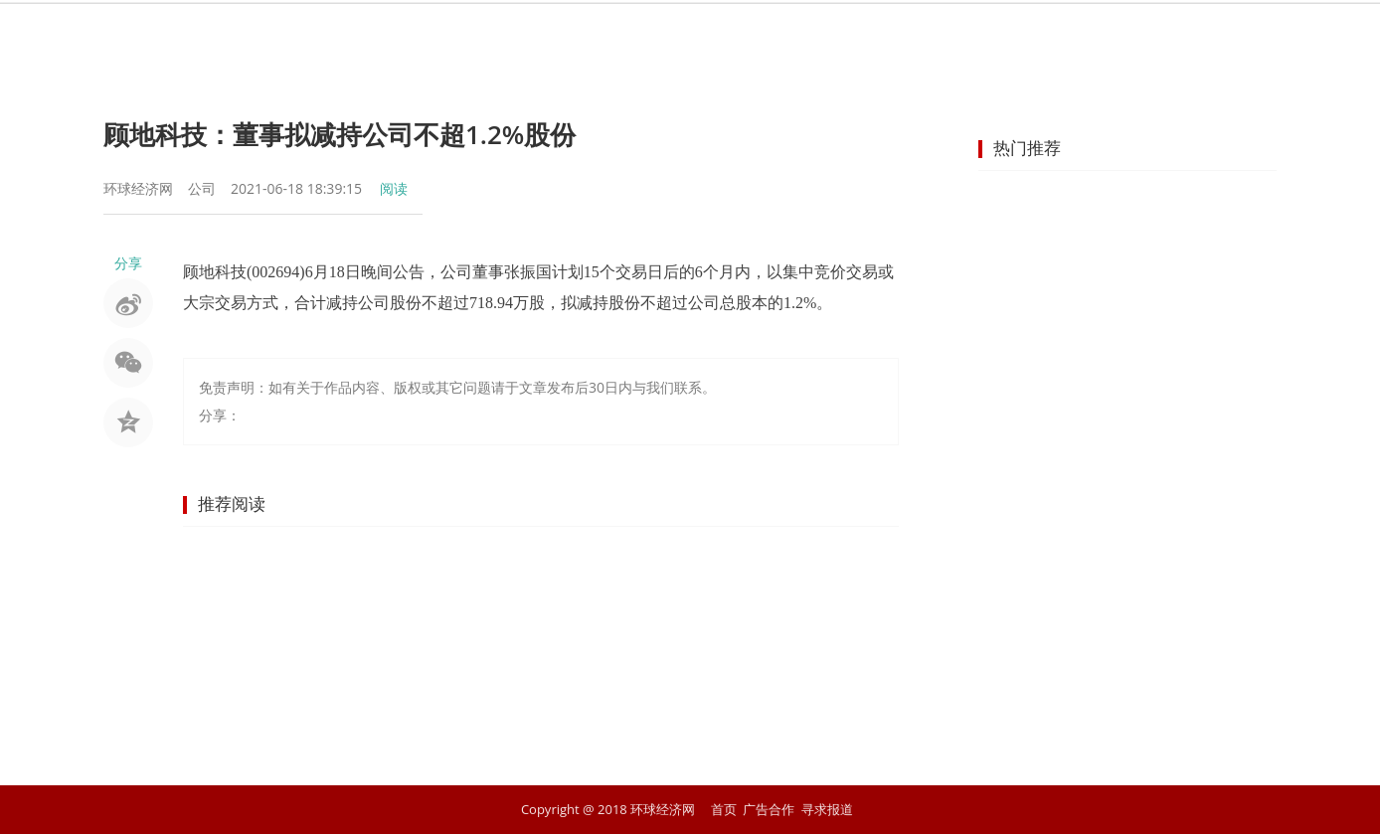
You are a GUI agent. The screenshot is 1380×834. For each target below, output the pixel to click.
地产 (817, 35)
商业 (674, 35)
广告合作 (768, 809)
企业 (746, 35)
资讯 (459, 35)
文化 (1032, 35)
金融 (602, 35)
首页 (388, 35)
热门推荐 (1027, 147)
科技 (960, 35)
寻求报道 (827, 809)
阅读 (394, 188)
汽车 (889, 35)
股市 (531, 35)
